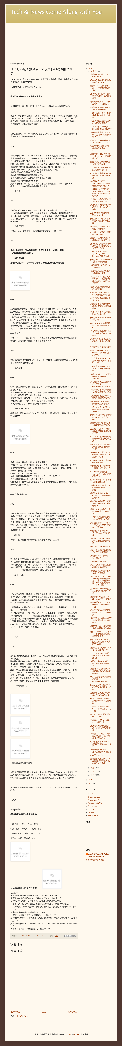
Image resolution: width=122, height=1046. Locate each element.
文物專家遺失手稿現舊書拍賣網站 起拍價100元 (100, 467)
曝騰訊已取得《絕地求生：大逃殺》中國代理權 (100, 533)
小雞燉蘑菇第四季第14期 (100, 561)
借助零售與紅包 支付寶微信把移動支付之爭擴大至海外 (100, 447)
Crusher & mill (93, 800)
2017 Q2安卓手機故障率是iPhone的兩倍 (100, 214)
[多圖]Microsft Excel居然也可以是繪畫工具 (100, 481)
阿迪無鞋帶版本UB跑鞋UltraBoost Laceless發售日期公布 (100, 495)
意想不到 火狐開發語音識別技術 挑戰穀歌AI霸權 (100, 391)
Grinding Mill (93, 812)
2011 (90, 780)
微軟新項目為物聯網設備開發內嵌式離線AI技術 (100, 239)
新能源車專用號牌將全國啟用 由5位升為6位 (100, 108)
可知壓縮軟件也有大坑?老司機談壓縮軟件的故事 (100, 397)
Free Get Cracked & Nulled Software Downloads (98, 855)
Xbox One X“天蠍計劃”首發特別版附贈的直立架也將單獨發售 (100, 454)
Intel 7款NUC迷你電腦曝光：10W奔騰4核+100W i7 (100, 325)
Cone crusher (93, 806)
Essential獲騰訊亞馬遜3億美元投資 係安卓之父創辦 (100, 701)
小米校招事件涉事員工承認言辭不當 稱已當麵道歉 (100, 612)
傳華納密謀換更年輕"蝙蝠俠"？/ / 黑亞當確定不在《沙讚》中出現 (100, 246)
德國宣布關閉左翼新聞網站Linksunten (100, 715)
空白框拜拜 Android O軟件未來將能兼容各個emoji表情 (100, 333)
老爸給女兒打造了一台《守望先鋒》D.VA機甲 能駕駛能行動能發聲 (100, 183)
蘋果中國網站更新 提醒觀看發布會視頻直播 (100, 566)
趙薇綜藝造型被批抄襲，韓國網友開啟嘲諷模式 (100, 403)
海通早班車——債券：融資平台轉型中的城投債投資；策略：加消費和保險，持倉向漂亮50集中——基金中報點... (101, 581)
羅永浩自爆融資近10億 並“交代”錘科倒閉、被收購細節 (100, 503)
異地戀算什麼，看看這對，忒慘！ (99, 557)
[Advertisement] (61, 41)
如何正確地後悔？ (97, 755)
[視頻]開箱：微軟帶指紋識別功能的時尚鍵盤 (101, 261)
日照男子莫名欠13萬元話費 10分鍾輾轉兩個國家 (100, 751)
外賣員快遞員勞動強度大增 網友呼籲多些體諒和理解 (100, 306)
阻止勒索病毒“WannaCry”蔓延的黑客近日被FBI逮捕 (100, 744)
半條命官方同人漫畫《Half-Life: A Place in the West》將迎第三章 (99, 254)
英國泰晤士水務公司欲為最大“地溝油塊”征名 (100, 694)
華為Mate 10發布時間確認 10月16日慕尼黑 (100, 313)
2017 (91, 68)
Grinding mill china (95, 803)
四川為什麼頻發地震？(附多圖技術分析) (100, 81)
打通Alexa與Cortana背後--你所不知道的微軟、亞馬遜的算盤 (100, 376)
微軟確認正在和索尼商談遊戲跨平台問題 (100, 163)
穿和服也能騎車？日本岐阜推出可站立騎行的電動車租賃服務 (100, 525)
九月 (93, 768)
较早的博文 (72, 1012)
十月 (93, 71)
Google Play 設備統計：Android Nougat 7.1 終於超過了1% (100, 474)
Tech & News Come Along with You (56, 11)
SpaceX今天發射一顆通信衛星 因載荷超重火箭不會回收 (100, 655)
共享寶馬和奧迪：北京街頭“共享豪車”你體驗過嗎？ (100, 134)
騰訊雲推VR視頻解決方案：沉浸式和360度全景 (100, 598)
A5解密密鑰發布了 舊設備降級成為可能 (100, 461)
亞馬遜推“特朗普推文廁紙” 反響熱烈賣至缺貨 (100, 294)
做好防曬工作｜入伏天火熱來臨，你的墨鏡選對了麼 (100, 604)
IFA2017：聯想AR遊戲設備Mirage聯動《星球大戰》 (100, 417)
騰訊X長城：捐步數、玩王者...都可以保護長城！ (100, 649)
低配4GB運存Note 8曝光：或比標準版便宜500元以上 (100, 663)
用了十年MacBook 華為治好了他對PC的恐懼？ (100, 169)
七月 (93, 775)
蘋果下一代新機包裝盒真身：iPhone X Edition (100, 141)
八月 (93, 771)
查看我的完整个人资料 (95, 860)
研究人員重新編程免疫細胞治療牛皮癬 (100, 288)
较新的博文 (15, 1012)
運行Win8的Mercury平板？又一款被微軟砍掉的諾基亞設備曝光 (100, 634)
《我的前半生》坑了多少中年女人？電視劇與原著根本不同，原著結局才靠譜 (100, 280)
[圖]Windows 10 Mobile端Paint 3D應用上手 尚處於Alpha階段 (100, 642)
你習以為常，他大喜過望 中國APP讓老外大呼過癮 (100, 221)
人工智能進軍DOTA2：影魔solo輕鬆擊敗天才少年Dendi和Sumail (100, 360)
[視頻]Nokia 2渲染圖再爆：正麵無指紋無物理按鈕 (100, 88)
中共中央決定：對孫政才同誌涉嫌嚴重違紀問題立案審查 (100, 409)
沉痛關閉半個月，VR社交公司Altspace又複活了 (100, 103)
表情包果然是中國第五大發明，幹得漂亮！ (100, 572)
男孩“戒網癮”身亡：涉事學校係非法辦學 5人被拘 (100, 115)
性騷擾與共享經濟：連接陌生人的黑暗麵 (100, 228)
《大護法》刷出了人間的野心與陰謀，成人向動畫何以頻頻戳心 (100, 736)
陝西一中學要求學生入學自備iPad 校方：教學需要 (100, 511)
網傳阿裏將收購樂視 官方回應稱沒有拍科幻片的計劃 (100, 207)
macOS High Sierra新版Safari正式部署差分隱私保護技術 (100, 353)
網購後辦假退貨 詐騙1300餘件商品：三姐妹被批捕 (100, 175)
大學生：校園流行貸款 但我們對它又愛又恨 (100, 200)
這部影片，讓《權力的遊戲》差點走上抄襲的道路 (100, 541)
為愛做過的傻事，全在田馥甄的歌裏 (100, 75)
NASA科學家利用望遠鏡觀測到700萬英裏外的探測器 (100, 439)
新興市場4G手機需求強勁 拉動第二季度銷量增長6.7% (100, 341)
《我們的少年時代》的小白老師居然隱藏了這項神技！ (100, 487)
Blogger (77, 1034)
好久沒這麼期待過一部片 (100, 547)
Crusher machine (94, 797)
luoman (68, 1034)
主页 (44, 1012)
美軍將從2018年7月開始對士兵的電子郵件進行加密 (100, 591)
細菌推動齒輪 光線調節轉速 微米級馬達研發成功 (100, 627)
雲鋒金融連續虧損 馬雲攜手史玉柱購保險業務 (100, 551)
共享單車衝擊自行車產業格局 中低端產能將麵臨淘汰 (100, 96)
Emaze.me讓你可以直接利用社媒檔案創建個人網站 (100, 687)
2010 (91, 783)
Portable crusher (94, 794)
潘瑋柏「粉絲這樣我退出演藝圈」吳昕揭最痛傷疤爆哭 (100, 671)
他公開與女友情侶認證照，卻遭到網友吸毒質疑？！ (100, 728)
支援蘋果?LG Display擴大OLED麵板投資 (100, 721)
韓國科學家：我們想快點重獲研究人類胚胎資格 (100, 424)
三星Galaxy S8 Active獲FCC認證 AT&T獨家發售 (100, 128)
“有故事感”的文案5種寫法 (100, 347)
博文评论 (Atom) (22, 1016)
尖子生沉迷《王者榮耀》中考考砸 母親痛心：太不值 (100, 709)
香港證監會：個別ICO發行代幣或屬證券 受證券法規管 (100, 620)
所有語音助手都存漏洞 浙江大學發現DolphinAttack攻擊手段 (100, 384)
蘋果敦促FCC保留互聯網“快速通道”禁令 (100, 272)
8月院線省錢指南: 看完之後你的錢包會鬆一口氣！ (100, 148)
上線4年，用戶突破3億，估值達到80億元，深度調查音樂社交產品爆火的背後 (100, 192)
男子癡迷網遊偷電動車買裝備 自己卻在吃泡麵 (100, 518)
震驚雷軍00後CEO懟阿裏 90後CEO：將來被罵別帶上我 (100, 156)
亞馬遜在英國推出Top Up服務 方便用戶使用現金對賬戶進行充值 (100, 761)
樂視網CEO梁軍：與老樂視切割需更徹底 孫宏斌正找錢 (100, 431)
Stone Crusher (93, 815)
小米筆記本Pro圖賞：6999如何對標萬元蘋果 (100, 122)
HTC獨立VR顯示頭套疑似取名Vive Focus (100, 233)
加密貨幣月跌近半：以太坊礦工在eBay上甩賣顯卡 (100, 368)
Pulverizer (92, 809)
